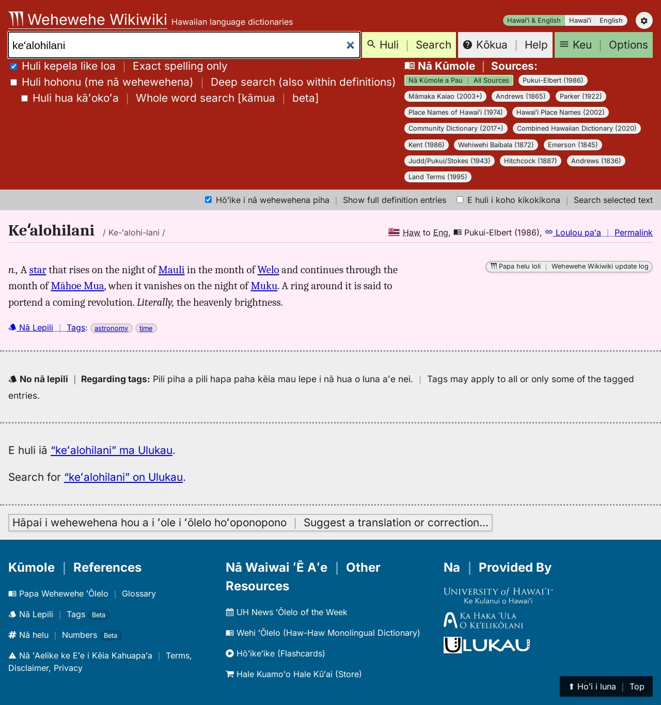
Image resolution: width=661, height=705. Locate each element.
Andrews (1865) (521, 96)
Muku (263, 285)
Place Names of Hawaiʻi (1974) (455, 112)
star (37, 269)
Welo (268, 269)
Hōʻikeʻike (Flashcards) (275, 653)
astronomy (111, 328)
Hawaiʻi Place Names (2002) (560, 112)
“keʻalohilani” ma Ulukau (111, 450)
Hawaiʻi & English (534, 20)
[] (170, 97)
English (611, 20)
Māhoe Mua (77, 285)
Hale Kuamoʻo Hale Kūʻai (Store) (294, 674)
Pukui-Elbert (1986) (553, 80)
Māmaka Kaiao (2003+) (445, 96)
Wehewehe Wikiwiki (87, 19)
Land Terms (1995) (437, 177)
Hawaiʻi (580, 20)
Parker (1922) (581, 96)
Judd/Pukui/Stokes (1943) (449, 160)
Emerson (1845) (573, 144)
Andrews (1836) (596, 160)
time (145, 328)
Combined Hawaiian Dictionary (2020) (577, 128)
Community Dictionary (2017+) (456, 128)
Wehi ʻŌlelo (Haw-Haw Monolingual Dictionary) (323, 633)
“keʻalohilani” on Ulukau (123, 477)
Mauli (172, 269)
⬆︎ (606, 686)
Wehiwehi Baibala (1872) (496, 144)
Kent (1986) (426, 144)
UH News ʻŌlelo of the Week (287, 612)
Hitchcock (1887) (530, 160)
